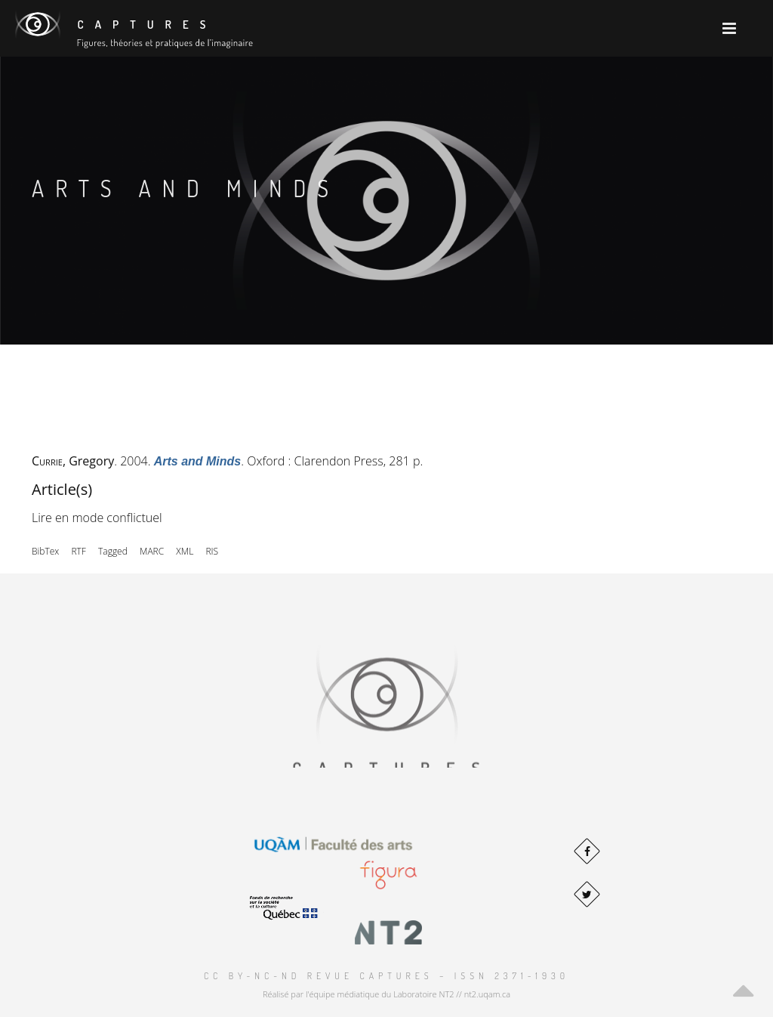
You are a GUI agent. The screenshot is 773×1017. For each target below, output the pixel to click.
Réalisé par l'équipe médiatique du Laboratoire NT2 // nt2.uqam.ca (386, 994)
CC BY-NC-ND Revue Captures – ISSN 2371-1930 (386, 975)
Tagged (113, 551)
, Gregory (73, 461)
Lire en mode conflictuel (97, 517)
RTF (78, 551)
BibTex (45, 551)
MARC (152, 551)
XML (184, 551)
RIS (211, 551)
